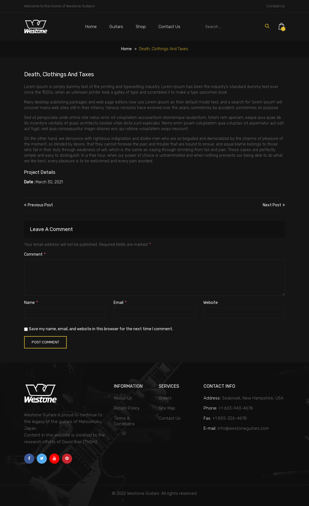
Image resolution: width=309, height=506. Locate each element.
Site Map (167, 408)
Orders (165, 398)
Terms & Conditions (124, 421)
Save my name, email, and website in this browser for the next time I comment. (101, 329)
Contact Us (275, 6)
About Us (123, 398)
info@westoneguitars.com (243, 428)
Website (210, 302)
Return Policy (127, 408)
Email (120, 302)
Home (91, 26)
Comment (35, 254)
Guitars (116, 26)
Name (31, 302)
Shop (141, 26)
